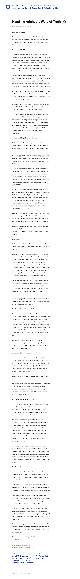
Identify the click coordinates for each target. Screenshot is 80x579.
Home (14, 8)
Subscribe (48, 8)
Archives (21, 8)
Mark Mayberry (17, 26)
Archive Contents (18, 547)
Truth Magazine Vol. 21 (27, 547)
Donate (34, 8)
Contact (28, 8)
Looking (55, 8)
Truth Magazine (17, 5)
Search (40, 8)
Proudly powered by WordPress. (27, 573)
